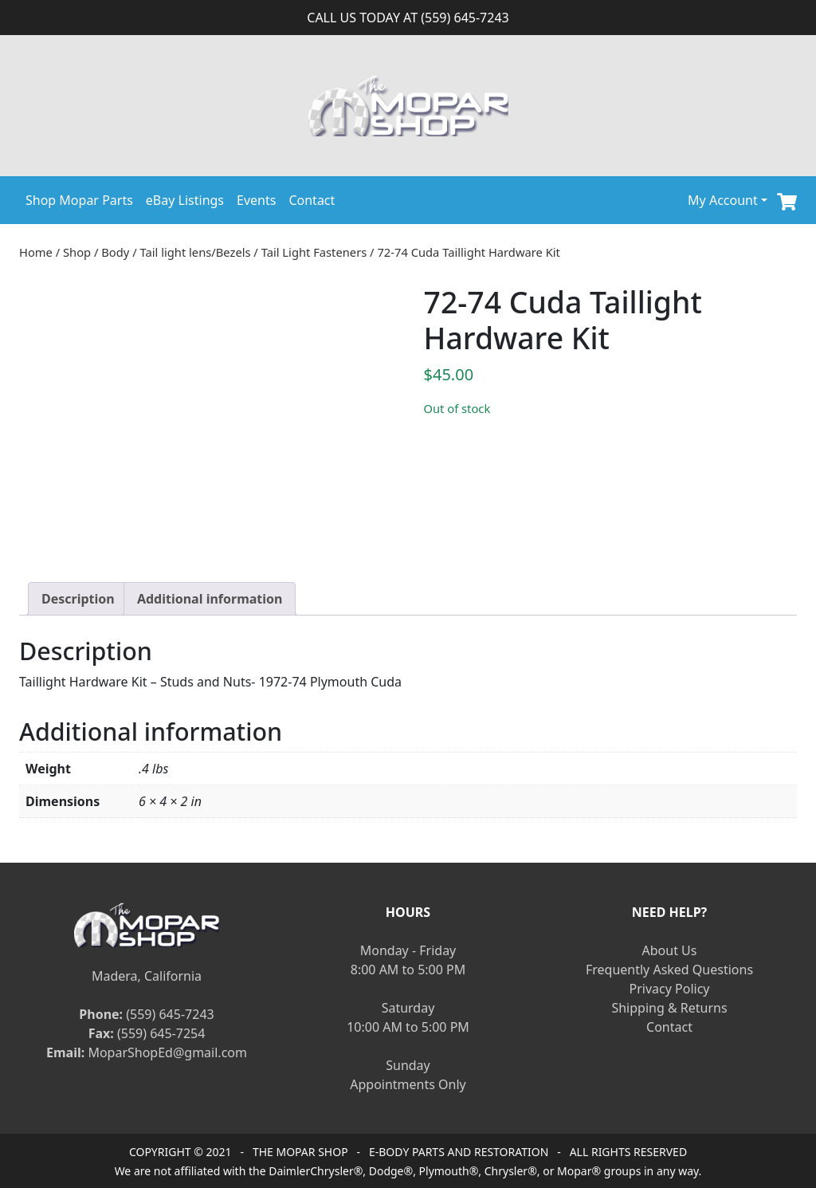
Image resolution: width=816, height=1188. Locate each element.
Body (115, 252)
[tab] (78, 599)
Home (36, 252)
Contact (311, 200)
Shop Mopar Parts (79, 200)
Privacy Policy (670, 988)
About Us (669, 950)
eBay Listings (185, 200)
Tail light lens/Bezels (194, 252)
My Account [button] (723, 200)
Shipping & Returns (669, 1008)
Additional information (210, 599)
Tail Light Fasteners (314, 252)
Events (256, 200)
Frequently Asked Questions (669, 969)
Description (78, 599)
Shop (77, 252)
